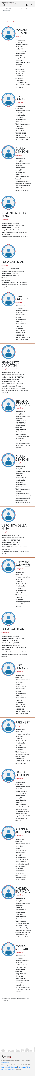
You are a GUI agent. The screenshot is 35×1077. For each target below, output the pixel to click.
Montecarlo (28, 8)
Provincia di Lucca (20, 8)
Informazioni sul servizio (9, 1067)
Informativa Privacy (24, 1067)
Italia (7, 8)
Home (2, 8)
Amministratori (6, 10)
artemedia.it (5, 1062)
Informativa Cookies (7, 1069)
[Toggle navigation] (27, 5)
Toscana (12, 8)
